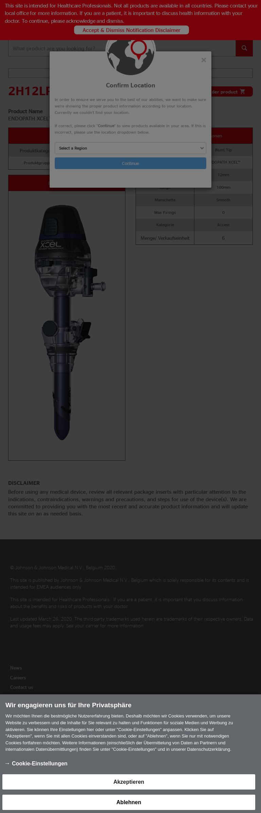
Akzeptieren (129, 785)
